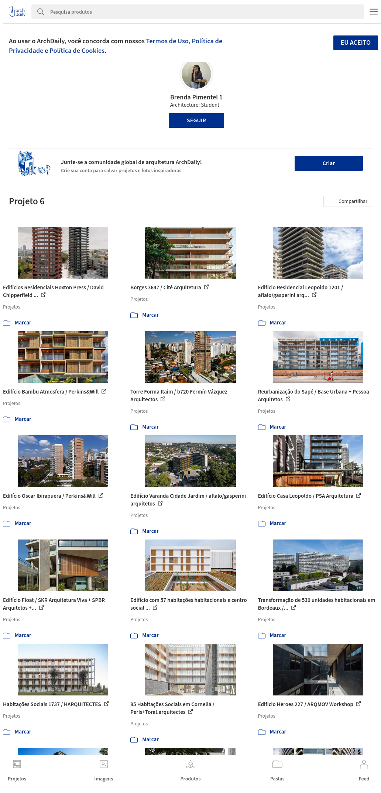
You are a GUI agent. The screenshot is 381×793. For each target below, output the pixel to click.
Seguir (196, 120)
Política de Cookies (76, 50)
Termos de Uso (167, 41)
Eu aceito (356, 42)
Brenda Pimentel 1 (196, 97)
